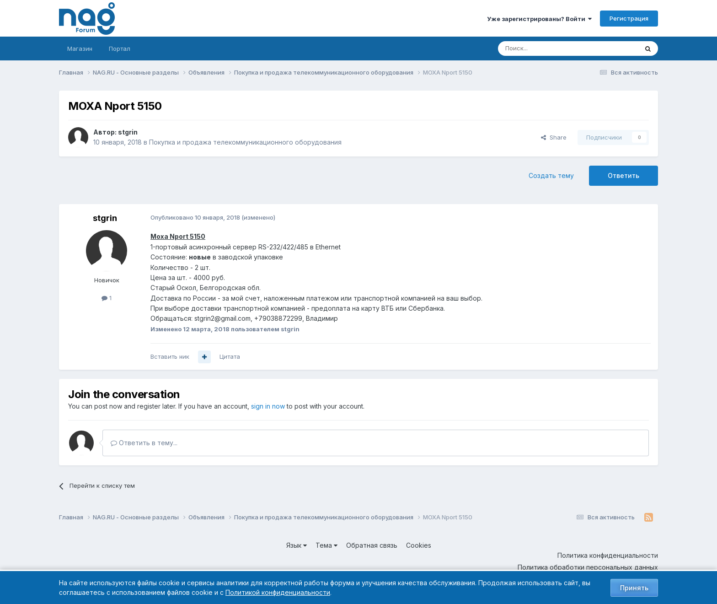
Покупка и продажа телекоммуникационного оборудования (245, 142)
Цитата (229, 356)
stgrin (128, 132)
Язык (296, 545)
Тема (326, 545)
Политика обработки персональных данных (588, 567)
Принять (634, 588)
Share (554, 137)
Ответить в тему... (144, 443)
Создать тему (551, 175)
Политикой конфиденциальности (277, 592)
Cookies (418, 545)
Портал (119, 48)
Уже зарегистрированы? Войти (539, 18)
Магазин (79, 48)
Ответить (623, 175)
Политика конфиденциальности (607, 555)
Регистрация (629, 18)
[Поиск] (543, 48)
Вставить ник (169, 356)
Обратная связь (371, 545)
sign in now (268, 406)
